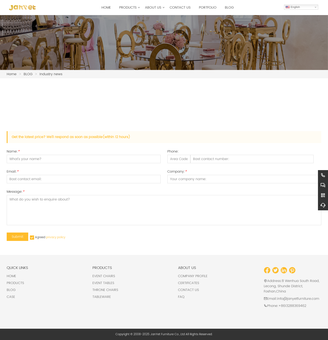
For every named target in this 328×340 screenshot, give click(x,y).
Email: (12, 172)
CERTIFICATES (188, 283)
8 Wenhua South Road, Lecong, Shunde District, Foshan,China (291, 286)
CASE (11, 297)
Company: (177, 172)
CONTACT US (188, 290)
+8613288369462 (292, 306)
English (292, 7)
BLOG (11, 290)
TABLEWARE (101, 297)
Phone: (173, 152)
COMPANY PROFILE (193, 276)
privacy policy (55, 237)
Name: (13, 152)
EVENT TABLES (103, 283)
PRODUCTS (15, 283)
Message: (15, 192)
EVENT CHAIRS (103, 276)
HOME (11, 276)
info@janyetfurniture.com (298, 298)
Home (12, 74)
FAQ (181, 297)
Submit (17, 236)
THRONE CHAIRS (105, 290)
